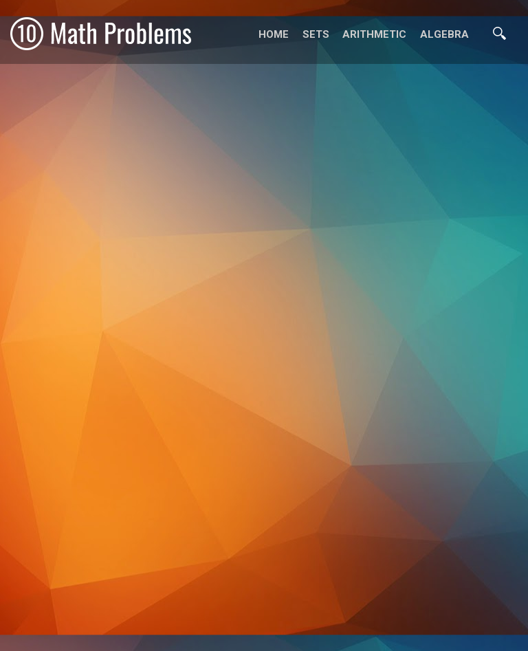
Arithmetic (374, 34)
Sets (315, 34)
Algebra (444, 34)
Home (273, 34)
